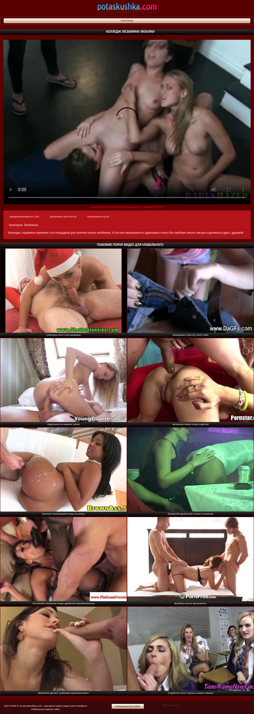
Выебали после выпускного (190, 603)
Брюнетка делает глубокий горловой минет (63, 692)
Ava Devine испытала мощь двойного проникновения (63, 603)
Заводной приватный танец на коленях (190, 513)
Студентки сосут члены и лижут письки (190, 692)
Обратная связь (170, 705)
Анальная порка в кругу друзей (190, 424)
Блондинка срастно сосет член (190, 334)
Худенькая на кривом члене (63, 424)
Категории (127, 21)
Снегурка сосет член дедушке (63, 334)
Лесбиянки (31, 225)
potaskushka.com (127, 8)
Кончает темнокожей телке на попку (63, 513)
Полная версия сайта (127, 706)
